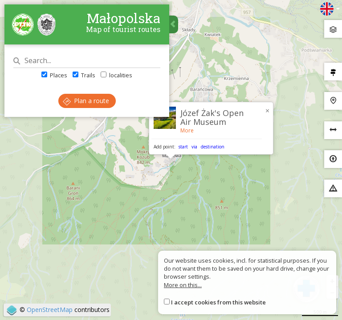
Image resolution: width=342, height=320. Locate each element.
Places (54, 75)
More (187, 130)
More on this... (183, 285)
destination (212, 147)
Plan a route (86, 100)
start (183, 147)
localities (116, 75)
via (194, 147)
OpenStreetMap (50, 309)
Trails (84, 75)
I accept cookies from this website (218, 302)
